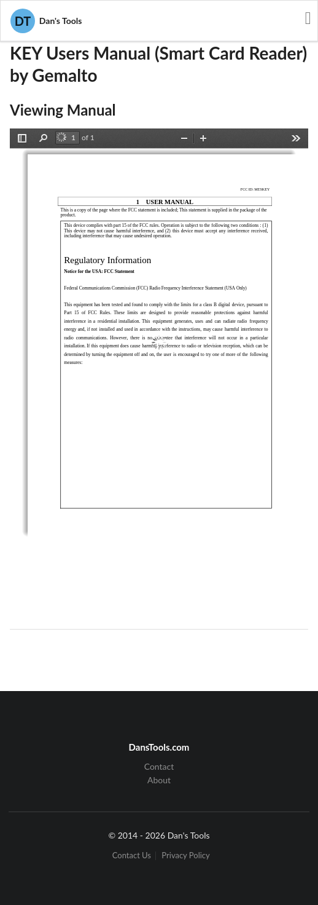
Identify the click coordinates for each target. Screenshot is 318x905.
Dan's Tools (46, 21)
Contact (159, 767)
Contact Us (131, 856)
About (159, 780)
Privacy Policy (185, 856)
